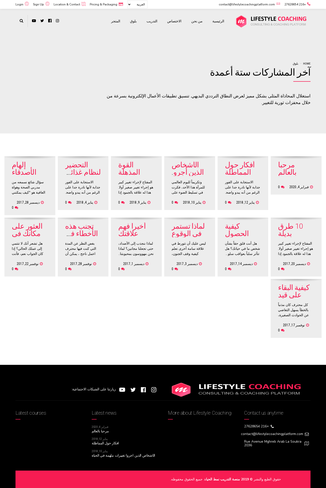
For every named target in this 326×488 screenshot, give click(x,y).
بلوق (133, 21)
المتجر (115, 21)
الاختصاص (174, 21)
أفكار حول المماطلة (240, 168)
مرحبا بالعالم (287, 168)
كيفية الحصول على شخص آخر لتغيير (242, 237)
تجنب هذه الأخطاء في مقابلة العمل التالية (83, 237)
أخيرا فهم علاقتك (132, 230)
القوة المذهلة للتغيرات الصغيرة (130, 175)
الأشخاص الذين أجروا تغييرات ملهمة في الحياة (123, 455)
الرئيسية (218, 21)
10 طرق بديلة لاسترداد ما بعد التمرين (294, 237)
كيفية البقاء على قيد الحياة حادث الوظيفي (295, 298)
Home (307, 63)
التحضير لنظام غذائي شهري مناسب (83, 175)
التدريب (152, 21)
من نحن (197, 21)
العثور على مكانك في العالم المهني (27, 237)
